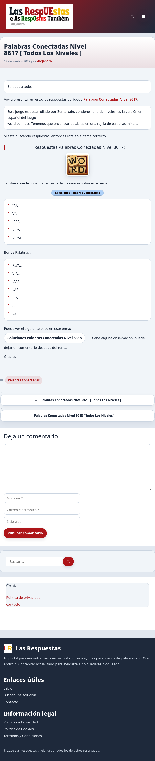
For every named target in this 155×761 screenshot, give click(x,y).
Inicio (8, 688)
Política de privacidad (23, 597)
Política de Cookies (19, 729)
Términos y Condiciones (23, 735)
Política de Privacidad (21, 722)
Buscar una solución (20, 695)
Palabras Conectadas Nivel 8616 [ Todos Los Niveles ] (81, 400)
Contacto (11, 702)
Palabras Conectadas (24, 380)
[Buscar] (68, 561)
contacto (13, 604)
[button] (132, 16)
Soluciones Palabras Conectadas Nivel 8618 (44, 338)
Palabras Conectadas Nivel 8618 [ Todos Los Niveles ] (74, 415)
